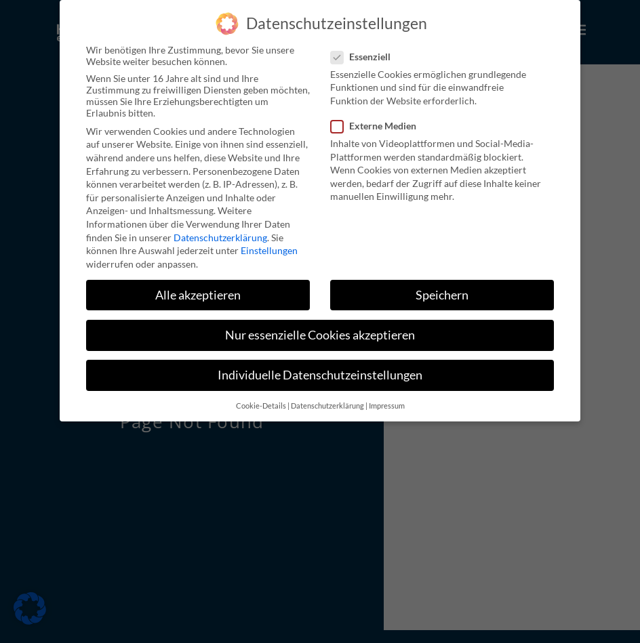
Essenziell (364, 56)
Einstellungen (269, 250)
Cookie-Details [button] (261, 406)
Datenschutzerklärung (220, 237)
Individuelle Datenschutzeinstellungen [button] (320, 375)
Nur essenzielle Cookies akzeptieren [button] (320, 335)
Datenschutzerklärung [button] (327, 406)
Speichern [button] (442, 295)
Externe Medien (377, 125)
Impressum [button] (387, 406)
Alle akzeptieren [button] (198, 295)
